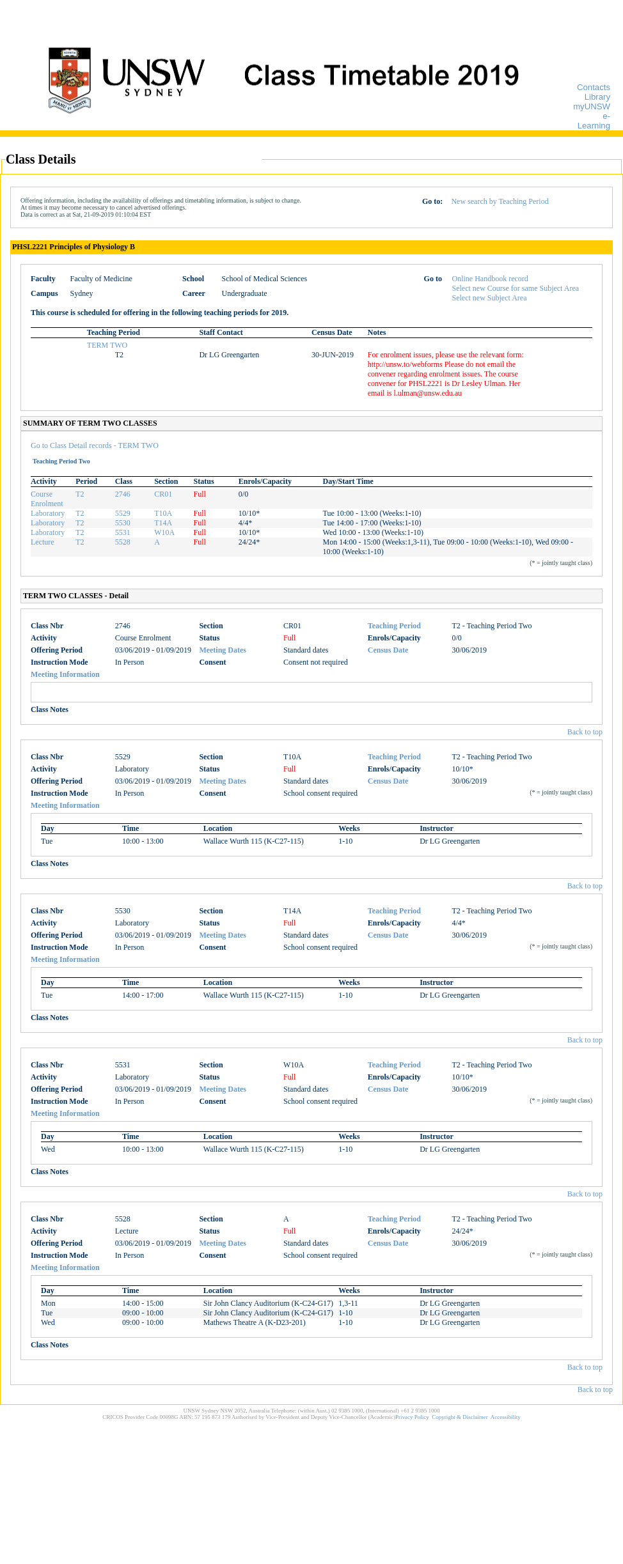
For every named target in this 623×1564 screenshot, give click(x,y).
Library (597, 97)
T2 (79, 494)
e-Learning (594, 120)
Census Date (388, 650)
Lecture (42, 542)
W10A (164, 532)
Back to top (585, 731)
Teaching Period (394, 625)
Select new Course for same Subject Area (516, 288)
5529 (122, 513)
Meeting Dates (222, 650)
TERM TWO (107, 345)
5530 (122, 522)
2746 (122, 494)
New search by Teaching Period (499, 201)
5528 (122, 542)
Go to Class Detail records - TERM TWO (95, 445)
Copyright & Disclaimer (460, 1417)
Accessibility (506, 1417)
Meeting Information (65, 674)
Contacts (593, 87)
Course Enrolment (47, 499)
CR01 (163, 494)
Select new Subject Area (489, 297)
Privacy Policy (412, 1417)
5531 (122, 532)
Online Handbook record (490, 278)
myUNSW (591, 106)
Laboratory (48, 513)
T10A (163, 513)
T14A (163, 522)
